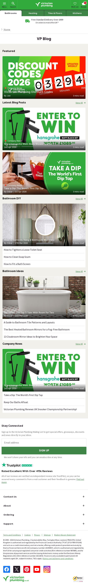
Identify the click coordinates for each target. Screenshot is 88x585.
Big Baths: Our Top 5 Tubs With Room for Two (29, 312)
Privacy (37, 535)
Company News (13, 88)
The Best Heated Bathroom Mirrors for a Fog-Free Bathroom (37, 329)
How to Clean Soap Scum (17, 256)
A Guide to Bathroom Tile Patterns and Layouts (29, 322)
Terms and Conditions (12, 535)
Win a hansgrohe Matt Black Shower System (28, 143)
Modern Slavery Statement (65, 535)
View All (79, 102)
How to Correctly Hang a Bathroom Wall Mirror (29, 239)
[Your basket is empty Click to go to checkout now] (83, 4)
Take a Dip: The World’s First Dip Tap (24, 188)
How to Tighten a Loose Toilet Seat (23, 249)
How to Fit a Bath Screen (17, 264)
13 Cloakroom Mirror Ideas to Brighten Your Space (30, 336)
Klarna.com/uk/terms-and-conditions (58, 558)
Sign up (44, 450)
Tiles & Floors (55, 13)
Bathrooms (11, 13)
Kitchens (77, 13)
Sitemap (47, 535)
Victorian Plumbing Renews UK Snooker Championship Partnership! (40, 409)
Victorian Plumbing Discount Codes (28, 92)
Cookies (27, 535)
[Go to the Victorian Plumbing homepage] (44, 4)
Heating (33, 13)
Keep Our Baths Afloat (16, 402)
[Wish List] (74, 4)
